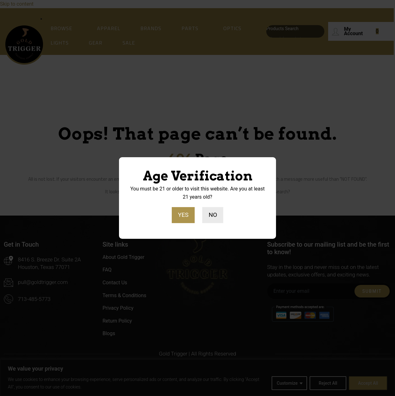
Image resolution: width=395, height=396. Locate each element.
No (212, 214)
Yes (183, 214)
